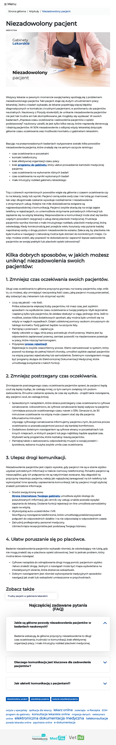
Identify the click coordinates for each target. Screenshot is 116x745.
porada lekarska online (19, 722)
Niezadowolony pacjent (56, 11)
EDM (104, 710)
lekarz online (63, 710)
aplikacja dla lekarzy (40, 710)
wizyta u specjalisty (17, 710)
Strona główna (17, 11)
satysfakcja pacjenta (40, 699)
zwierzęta (80, 710)
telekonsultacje (97, 718)
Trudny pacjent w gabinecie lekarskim (28, 596)
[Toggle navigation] (11, 4)
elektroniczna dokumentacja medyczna (50, 718)
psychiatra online (43, 722)
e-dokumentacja (64, 722)
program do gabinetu (18, 714)
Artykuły (34, 11)
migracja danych (81, 714)
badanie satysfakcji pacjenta (65, 699)
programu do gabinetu (32, 165)
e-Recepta (94, 710)
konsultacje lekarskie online (51, 714)
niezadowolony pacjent (17, 699)
